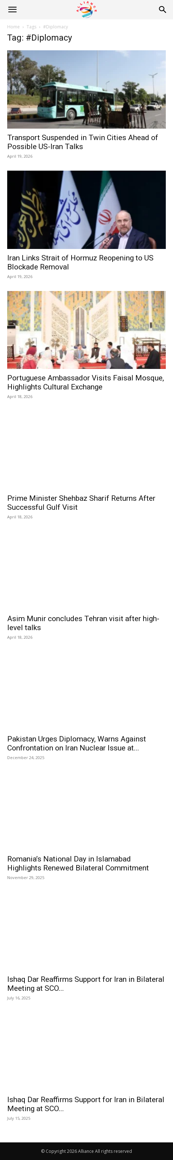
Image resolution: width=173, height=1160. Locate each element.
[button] (12, 9)
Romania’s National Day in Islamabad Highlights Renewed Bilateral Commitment (78, 863)
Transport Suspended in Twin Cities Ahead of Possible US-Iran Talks (82, 142)
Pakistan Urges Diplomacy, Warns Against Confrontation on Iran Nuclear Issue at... (76, 743)
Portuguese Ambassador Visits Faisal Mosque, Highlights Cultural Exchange (85, 382)
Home (13, 27)
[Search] (163, 9)
